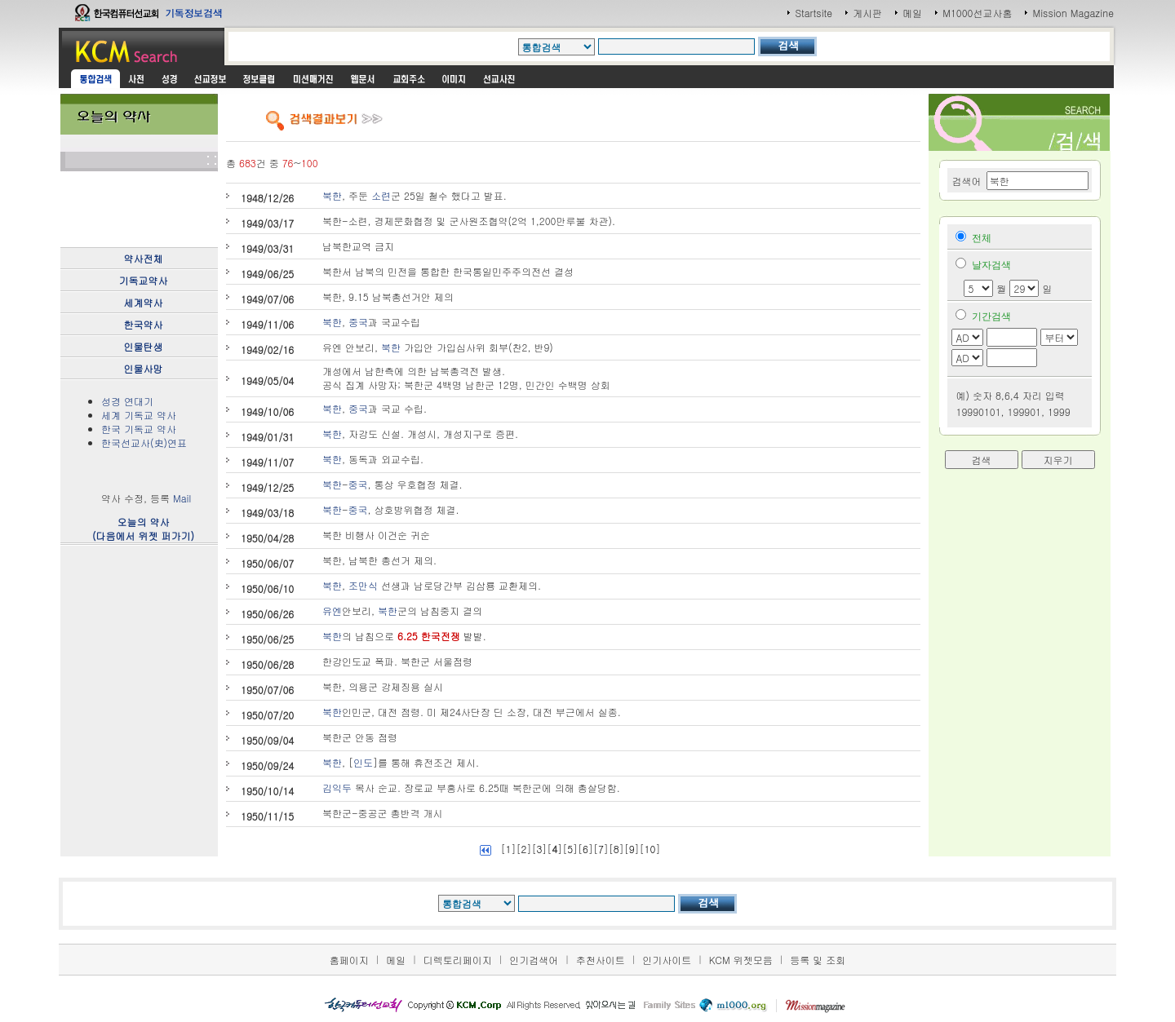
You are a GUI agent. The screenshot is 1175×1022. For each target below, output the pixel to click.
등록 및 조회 (817, 960)
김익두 (337, 787)
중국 (358, 322)
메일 (912, 13)
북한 (332, 195)
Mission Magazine (1073, 13)
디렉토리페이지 (457, 960)
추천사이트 (600, 960)
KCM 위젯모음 (741, 960)
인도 (363, 762)
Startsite (813, 13)
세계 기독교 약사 (138, 415)
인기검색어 (533, 960)
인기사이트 (666, 960)
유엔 (332, 610)
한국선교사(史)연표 (144, 442)
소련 (381, 195)
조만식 (363, 585)
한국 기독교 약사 (138, 429)
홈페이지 (349, 960)
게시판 (867, 13)
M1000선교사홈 (977, 13)
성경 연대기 (127, 401)
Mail (182, 498)
